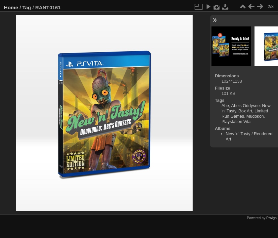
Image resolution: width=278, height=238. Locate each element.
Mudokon (255, 116)
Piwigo (271, 218)
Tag (27, 7)
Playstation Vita (236, 121)
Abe (225, 105)
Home (11, 7)
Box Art (245, 110)
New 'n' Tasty (238, 133)
